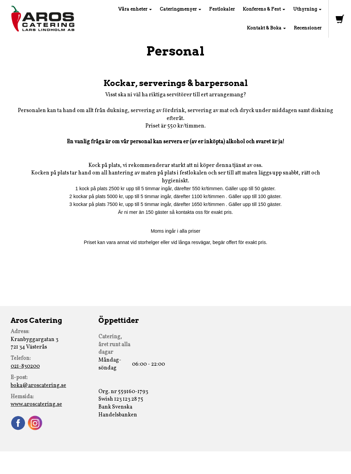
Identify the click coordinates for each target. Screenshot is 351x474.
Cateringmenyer (180, 9)
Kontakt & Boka (266, 28)
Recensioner (308, 28)
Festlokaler (222, 9)
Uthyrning (307, 9)
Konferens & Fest (264, 9)
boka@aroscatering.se (38, 385)
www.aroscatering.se (36, 404)
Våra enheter (135, 9)
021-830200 (25, 366)
